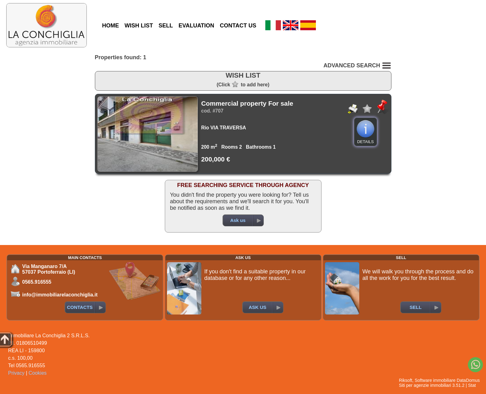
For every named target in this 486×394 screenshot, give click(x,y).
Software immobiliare (435, 380)
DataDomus (468, 380)
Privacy (16, 373)
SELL (166, 25)
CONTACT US (238, 25)
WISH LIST (139, 25)
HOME (110, 25)
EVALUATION (196, 25)
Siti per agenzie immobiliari (425, 385)
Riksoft (405, 380)
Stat (472, 385)
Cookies (38, 373)
